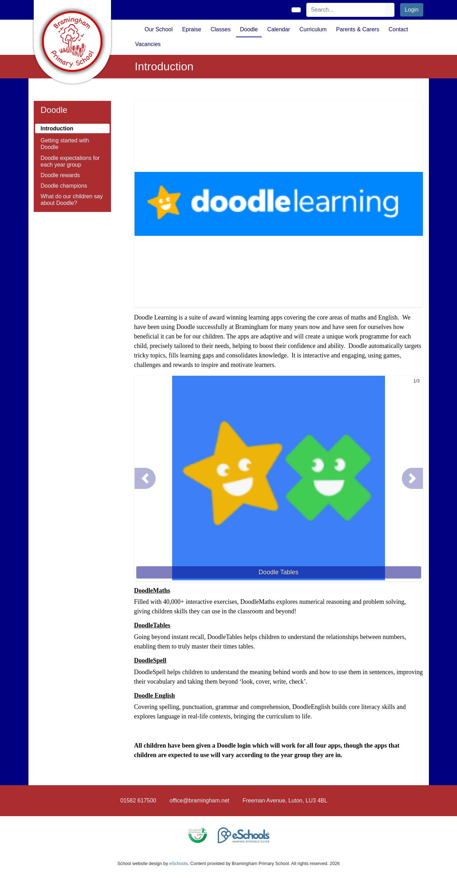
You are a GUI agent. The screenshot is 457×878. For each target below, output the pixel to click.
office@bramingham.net (199, 800)
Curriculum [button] (313, 29)
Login (411, 10)
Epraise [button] (191, 29)
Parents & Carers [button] (357, 29)
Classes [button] (220, 29)
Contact (398, 29)
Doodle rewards (60, 175)
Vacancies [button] (148, 44)
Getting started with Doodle (65, 143)
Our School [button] (159, 29)
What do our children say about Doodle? (72, 199)
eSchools (178, 863)
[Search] (346, 10)
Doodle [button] (249, 29)
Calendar (278, 29)
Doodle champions (64, 186)
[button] (145, 478)
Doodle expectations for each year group (70, 161)
